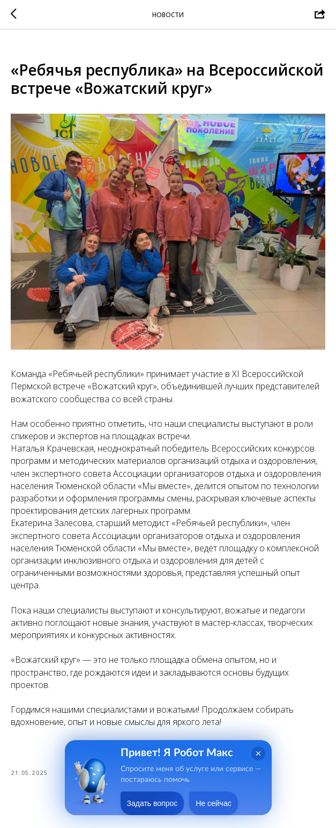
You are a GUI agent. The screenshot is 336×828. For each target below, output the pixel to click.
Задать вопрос (152, 803)
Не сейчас (213, 803)
